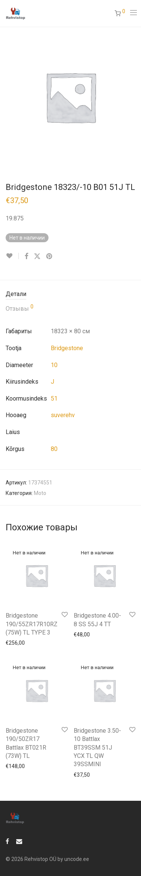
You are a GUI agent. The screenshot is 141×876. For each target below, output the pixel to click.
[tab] (70, 294)
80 (54, 448)
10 (54, 365)
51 (54, 398)
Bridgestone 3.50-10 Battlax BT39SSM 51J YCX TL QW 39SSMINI (97, 747)
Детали (16, 294)
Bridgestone (67, 348)
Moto (40, 493)
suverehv (63, 415)
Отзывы (19, 308)
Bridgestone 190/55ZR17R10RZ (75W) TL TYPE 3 (32, 624)
